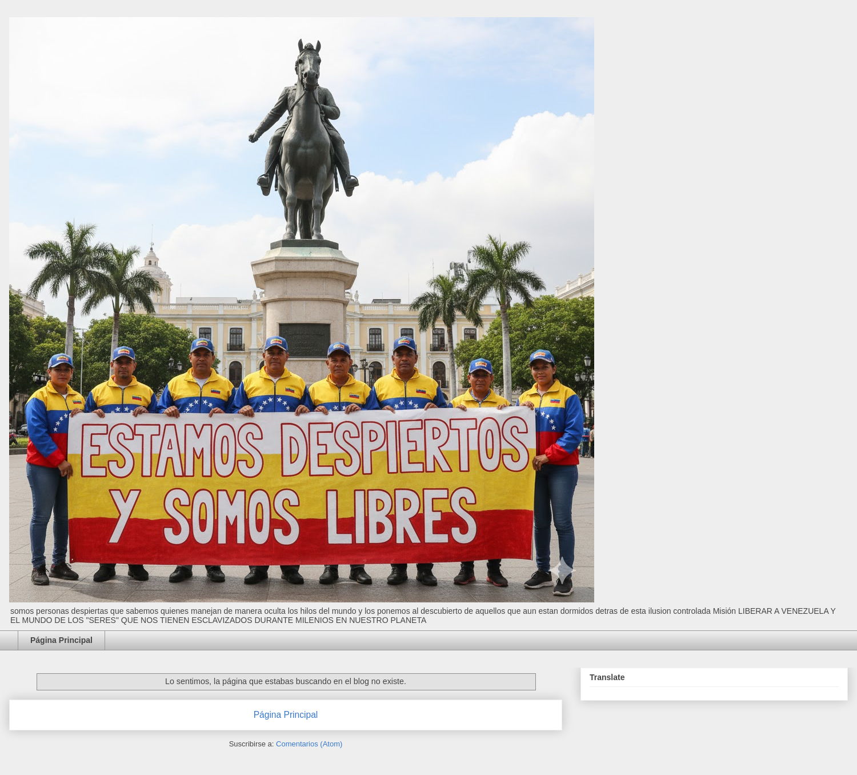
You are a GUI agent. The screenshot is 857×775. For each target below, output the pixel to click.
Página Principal (61, 640)
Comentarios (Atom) (309, 744)
